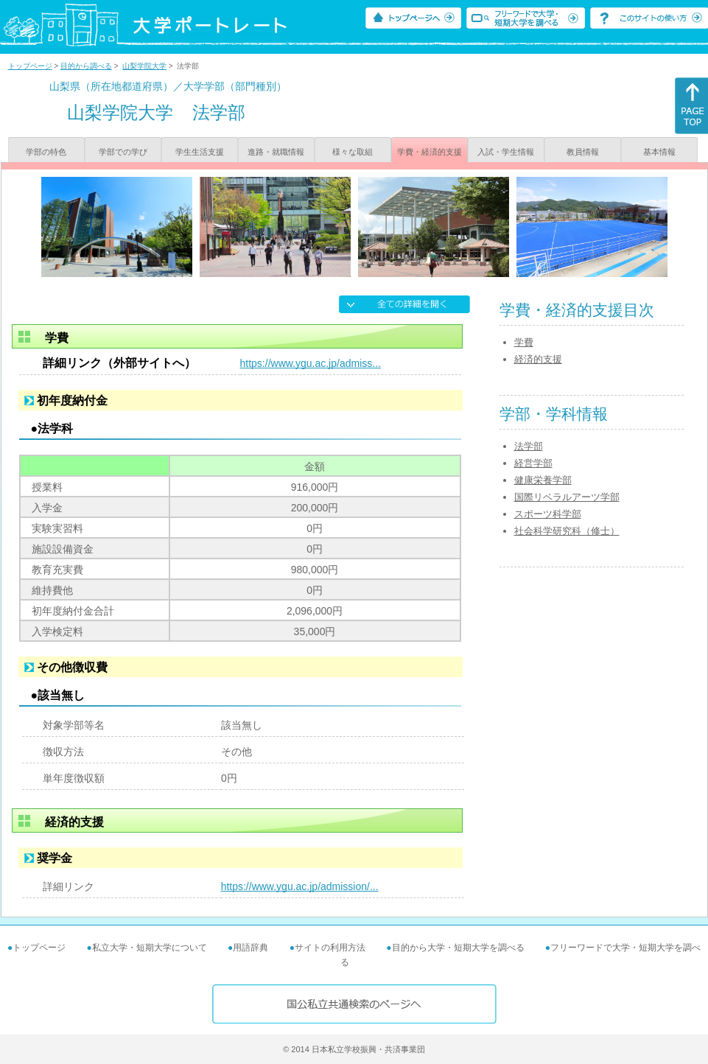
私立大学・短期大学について (149, 947)
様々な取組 (352, 151)
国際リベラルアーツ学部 (567, 497)
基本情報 (659, 151)
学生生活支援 (199, 151)
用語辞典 (250, 947)
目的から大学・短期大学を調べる (458, 947)
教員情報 (583, 151)
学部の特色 (46, 151)
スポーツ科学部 (547, 513)
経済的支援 (538, 359)
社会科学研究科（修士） (567, 530)
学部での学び (123, 151)
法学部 (528, 446)
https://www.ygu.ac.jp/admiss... (310, 363)
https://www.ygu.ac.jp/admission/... (300, 886)
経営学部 (533, 463)
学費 (523, 342)
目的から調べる (86, 66)
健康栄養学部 (543, 480)
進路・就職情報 (276, 151)
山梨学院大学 (144, 66)
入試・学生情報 (505, 151)
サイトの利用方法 (330, 947)
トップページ (30, 66)
